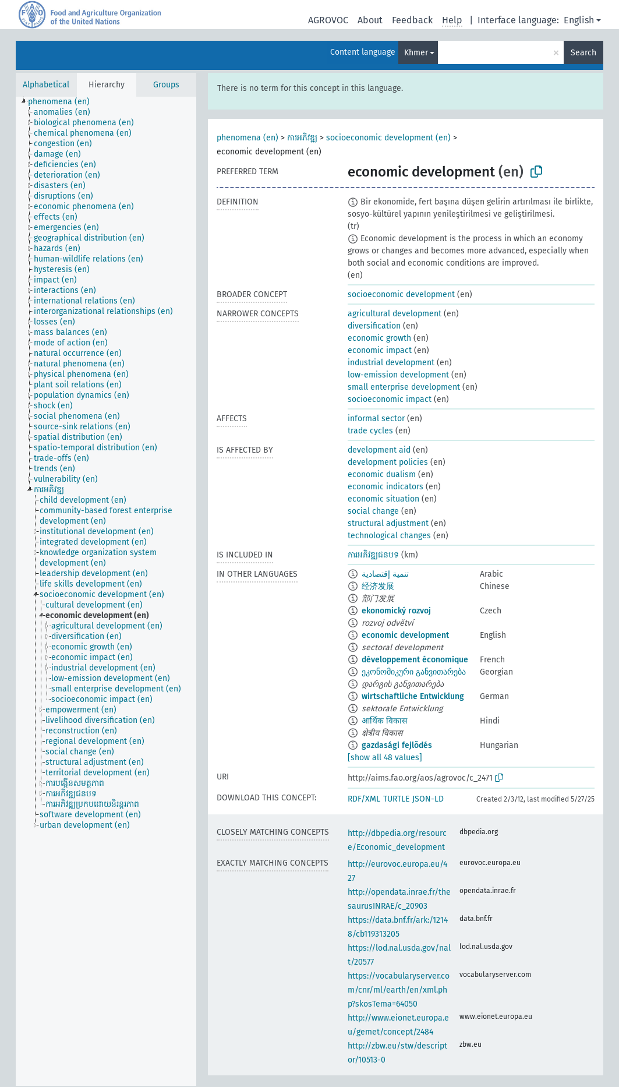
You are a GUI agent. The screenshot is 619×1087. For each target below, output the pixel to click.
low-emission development (398, 375)
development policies (388, 462)
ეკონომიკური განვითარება (414, 672)
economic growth (379, 338)
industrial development (391, 363)
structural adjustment (388, 523)
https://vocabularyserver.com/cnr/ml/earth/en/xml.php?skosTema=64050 (399, 990)
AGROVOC (328, 20)
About (370, 20)
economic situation (383, 499)
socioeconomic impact (389, 399)
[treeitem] (63, 102)
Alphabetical (46, 85)
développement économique (415, 660)
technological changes (389, 536)
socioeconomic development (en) (388, 138)
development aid (379, 450)
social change (373, 511)
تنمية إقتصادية (385, 574)
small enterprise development (404, 387)
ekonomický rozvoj (396, 611)
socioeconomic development (401, 294)
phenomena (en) (247, 138)
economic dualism (382, 474)
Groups (166, 85)
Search (583, 53)
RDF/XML (364, 799)
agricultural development (394, 314)
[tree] (106, 591)
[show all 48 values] (385, 758)
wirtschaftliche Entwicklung (413, 696)
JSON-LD (428, 799)
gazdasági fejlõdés (397, 745)
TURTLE (396, 799)
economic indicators (385, 487)
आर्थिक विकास (384, 721)
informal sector (376, 418)
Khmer (416, 53)
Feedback (412, 20)
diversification (374, 326)
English (579, 20)
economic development (405, 635)
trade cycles (370, 431)
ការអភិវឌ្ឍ (302, 138)
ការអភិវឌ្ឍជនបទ (373, 555)
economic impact (380, 350)
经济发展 (378, 586)
